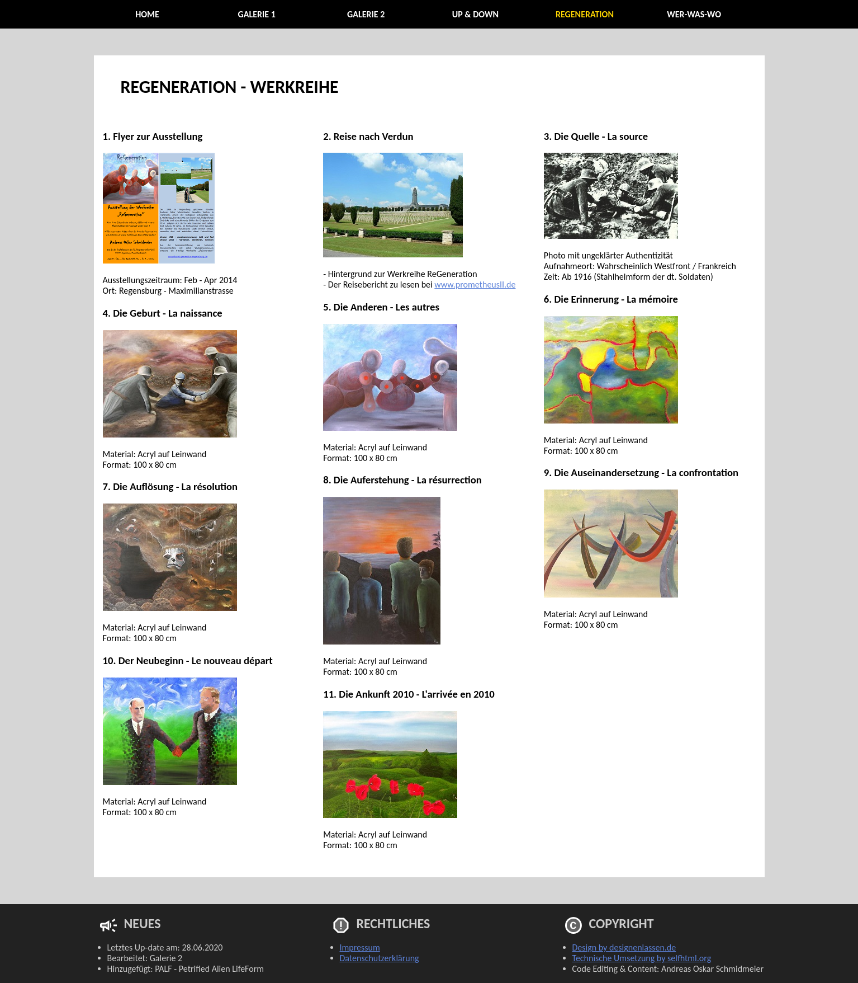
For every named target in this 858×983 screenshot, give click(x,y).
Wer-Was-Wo (694, 14)
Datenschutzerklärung (379, 958)
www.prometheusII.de (474, 284)
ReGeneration (585, 14)
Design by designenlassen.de (624, 947)
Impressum (360, 947)
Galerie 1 (256, 14)
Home (147, 14)
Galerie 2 (366, 14)
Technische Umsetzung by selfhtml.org (642, 958)
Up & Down (475, 14)
